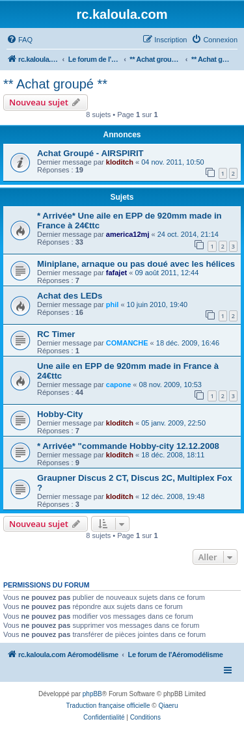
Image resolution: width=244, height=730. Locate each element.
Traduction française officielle (108, 705)
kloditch (119, 162)
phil (112, 304)
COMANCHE (127, 343)
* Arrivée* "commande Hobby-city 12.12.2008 (128, 446)
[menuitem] (20, 39)
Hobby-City (60, 414)
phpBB (92, 693)
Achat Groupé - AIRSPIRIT (90, 153)
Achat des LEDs (69, 296)
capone (118, 384)
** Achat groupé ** (55, 84)
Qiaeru (168, 705)
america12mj (128, 234)
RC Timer (56, 334)
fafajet (116, 273)
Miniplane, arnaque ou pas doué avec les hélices (136, 264)
